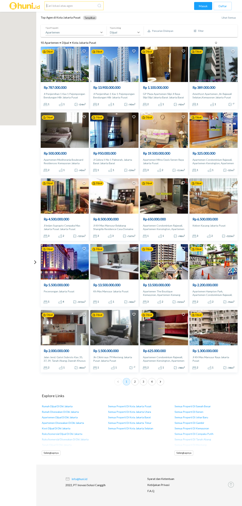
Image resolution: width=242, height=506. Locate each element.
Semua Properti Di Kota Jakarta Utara (129, 411)
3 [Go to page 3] (143, 381)
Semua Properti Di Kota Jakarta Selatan (130, 428)
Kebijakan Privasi (158, 485)
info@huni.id (79, 479)
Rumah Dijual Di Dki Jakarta (57, 406)
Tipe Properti (51, 28)
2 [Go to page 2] (134, 381)
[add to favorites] (84, 51)
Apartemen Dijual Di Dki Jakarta (60, 417)
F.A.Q (150, 491)
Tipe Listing (115, 28)
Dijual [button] (113, 32)
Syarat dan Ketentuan (160, 478)
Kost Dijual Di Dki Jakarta (56, 428)
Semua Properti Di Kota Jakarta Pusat (129, 406)
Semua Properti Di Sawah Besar (193, 406)
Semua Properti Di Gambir (189, 422)
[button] (90, 18)
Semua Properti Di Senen (189, 411)
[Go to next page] (160, 381)
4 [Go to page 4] (151, 381)
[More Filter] (199, 30)
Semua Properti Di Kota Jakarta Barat (129, 417)
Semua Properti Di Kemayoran (192, 428)
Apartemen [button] (52, 32)
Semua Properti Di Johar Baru (191, 417)
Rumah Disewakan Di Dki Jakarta (60, 411)
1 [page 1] (126, 381)
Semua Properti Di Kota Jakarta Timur (129, 422)
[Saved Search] (160, 30)
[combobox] (70, 5)
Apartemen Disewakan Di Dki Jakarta (63, 422)
